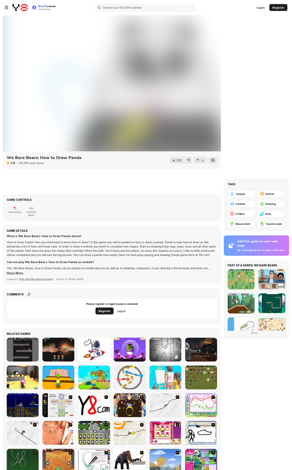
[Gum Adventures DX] (23, 350)
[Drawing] (271, 204)
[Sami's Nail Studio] (165, 433)
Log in (261, 7)
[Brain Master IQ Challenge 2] (130, 377)
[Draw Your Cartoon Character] (58, 405)
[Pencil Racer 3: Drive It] (130, 433)
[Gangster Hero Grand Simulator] (201, 350)
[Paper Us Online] (165, 350)
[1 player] (241, 194)
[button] (15, 273)
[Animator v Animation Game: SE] (201, 433)
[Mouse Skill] (241, 224)
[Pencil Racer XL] (165, 405)
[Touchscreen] (271, 224)
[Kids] (271, 214)
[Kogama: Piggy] (23, 377)
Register (278, 7)
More (256, 333)
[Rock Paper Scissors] (58, 350)
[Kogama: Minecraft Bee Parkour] (58, 377)
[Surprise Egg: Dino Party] (130, 350)
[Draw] (94, 405)
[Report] (200, 160)
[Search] (99, 7)
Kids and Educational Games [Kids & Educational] (36, 279)
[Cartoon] (241, 204)
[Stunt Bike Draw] (23, 405)
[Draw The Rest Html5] (94, 350)
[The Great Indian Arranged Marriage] (130, 405)
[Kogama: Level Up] (94, 377)
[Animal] (271, 194)
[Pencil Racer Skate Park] (23, 433)
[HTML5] (241, 214)
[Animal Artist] (201, 405)
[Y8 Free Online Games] (20, 7)
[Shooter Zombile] (201, 377)
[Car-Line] (94, 433)
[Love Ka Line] (58, 433)
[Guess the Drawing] (165, 377)
